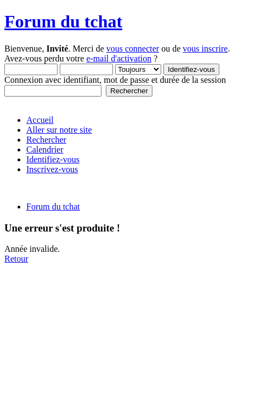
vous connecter (132, 48)
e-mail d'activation (118, 58)
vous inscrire (205, 48)
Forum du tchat (63, 21)
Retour (16, 258)
